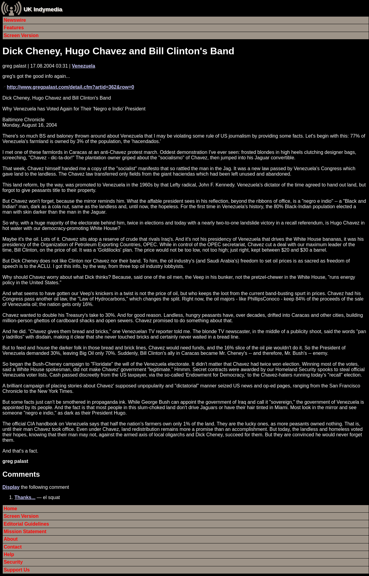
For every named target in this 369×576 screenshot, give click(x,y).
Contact (13, 546)
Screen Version (21, 35)
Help (9, 554)
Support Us (17, 569)
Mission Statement (25, 531)
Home (10, 508)
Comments (21, 474)
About (11, 539)
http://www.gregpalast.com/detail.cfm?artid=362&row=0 (70, 87)
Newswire (15, 20)
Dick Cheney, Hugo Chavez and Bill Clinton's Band (118, 51)
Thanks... (24, 497)
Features (14, 27)
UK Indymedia (43, 9)
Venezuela (83, 65)
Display (11, 487)
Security (13, 562)
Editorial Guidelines (26, 524)
